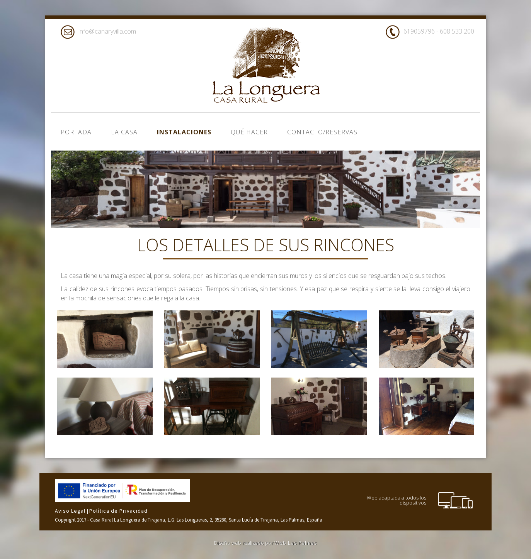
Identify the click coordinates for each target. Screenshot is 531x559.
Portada (76, 132)
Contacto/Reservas (322, 132)
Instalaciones (184, 132)
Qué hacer (249, 132)
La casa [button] (124, 132)
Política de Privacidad (118, 510)
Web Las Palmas (295, 542)
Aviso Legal (71, 510)
